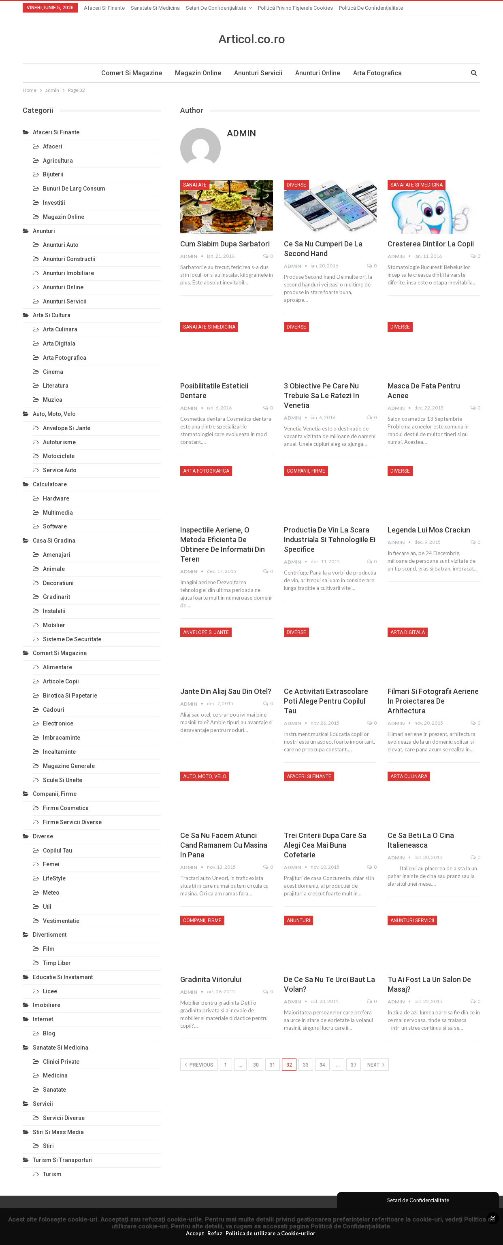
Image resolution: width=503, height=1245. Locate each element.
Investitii (54, 202)
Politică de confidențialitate (371, 8)
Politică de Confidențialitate (350, 1226)
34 (322, 1065)
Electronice (58, 723)
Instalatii (54, 611)
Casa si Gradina (54, 540)
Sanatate (195, 185)
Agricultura (58, 160)
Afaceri (52, 146)
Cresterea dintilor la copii (431, 244)
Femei (51, 864)
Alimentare (57, 667)
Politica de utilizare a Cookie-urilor (270, 1233)
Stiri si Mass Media (58, 1132)
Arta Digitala (407, 632)
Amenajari (56, 554)
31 (272, 1065)
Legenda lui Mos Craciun (429, 530)
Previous (199, 1064)
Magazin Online (197, 73)
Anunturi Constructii (69, 259)
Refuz (214, 1233)
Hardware (56, 498)
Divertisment (49, 934)
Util (47, 907)
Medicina (55, 1075)
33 (306, 1065)
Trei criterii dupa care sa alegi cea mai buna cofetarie (325, 845)
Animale (54, 569)
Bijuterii (53, 174)
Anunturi (298, 920)
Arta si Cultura (51, 315)
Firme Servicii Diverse (72, 822)
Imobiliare (46, 1005)
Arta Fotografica (380, 73)
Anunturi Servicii (258, 73)
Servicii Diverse (64, 1118)
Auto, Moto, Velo (204, 776)
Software (55, 526)
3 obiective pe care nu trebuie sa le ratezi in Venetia (321, 395)
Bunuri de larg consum (74, 188)
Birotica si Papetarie (70, 695)
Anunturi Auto (61, 245)
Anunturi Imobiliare (68, 273)
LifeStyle (54, 878)
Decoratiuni (58, 583)
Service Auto (60, 470)
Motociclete (59, 456)
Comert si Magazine (129, 73)
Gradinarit (56, 597)
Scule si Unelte (62, 780)
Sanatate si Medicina (155, 8)
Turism (52, 1174)
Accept (195, 1233)
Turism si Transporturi (63, 1160)
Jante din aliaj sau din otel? (225, 691)
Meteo (51, 892)
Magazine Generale (69, 766)
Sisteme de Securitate (72, 639)
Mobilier (54, 625)
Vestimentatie (61, 921)
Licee (50, 991)
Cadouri (53, 709)
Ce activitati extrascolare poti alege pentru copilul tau (326, 701)
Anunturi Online (318, 73)
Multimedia (58, 512)
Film (49, 949)
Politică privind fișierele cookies (295, 8)
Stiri (48, 1146)
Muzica (52, 400)
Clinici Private (61, 1061)
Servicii (43, 1104)
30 (256, 1065)
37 (353, 1065)
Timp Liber (57, 963)
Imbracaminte (61, 737)
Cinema (53, 372)
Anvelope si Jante (206, 632)
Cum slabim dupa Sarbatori (225, 244)
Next (375, 1064)
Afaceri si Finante (104, 8)
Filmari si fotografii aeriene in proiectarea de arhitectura (433, 701)
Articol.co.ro (251, 39)
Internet (43, 1019)
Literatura (55, 385)
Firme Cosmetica (66, 808)
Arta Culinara (408, 776)
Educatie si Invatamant (63, 977)
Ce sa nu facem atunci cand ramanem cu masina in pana (223, 845)
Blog (49, 1033)
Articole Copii (61, 681)
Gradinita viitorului (210, 979)
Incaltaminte (59, 752)
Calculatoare (50, 484)
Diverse (296, 185)
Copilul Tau (57, 850)
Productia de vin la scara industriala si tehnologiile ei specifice (329, 540)
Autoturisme (59, 442)
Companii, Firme (306, 471)
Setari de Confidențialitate (216, 8)
